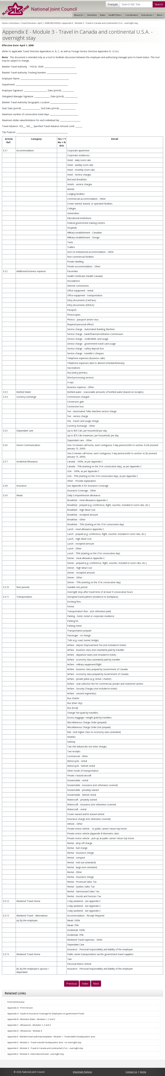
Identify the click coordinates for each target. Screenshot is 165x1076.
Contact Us (131, 1071)
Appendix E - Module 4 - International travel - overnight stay (35, 1054)
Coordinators (131, 15)
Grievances (147, 15)
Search (159, 4)
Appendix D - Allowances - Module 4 (24, 1030)
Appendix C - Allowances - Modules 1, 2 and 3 (29, 1025)
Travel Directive (28, 23)
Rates (103, 15)
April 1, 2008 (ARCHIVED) (49, 23)
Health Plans (115, 15)
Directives (92, 15)
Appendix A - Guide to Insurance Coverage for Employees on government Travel (45, 1013)
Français (113, 4)
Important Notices (82, 1071)
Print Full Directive (15, 1002)
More (160, 15)
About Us (79, 15)
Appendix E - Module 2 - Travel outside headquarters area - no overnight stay (44, 1042)
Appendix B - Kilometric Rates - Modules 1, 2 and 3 (31, 1019)
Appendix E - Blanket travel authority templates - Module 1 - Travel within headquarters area (51, 1036)
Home (5, 23)
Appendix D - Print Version (20, 1007)
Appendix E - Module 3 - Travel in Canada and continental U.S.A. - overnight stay (100, 23)
